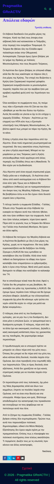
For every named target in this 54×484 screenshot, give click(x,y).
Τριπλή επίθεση (43, 27)
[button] (45, 9)
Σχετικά (27, 468)
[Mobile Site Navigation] (50, 9)
